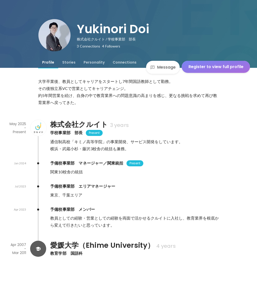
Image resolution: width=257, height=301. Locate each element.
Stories (69, 62)
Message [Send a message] (163, 67)
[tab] (48, 62)
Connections (125, 62)
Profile (48, 62)
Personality (94, 62)
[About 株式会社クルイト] (38, 128)
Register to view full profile (215, 67)
